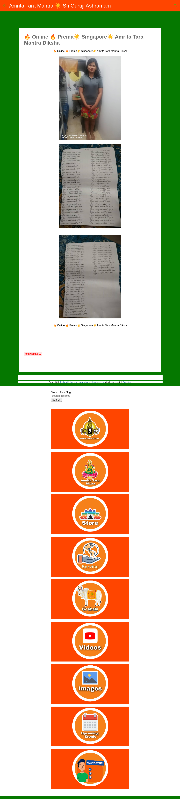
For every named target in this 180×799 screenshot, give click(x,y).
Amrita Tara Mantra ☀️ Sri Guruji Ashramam (60, 6)
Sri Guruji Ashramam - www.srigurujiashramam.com (82, 382)
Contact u (126, 382)
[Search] (175, 6)
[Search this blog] (68, 396)
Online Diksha (33, 354)
